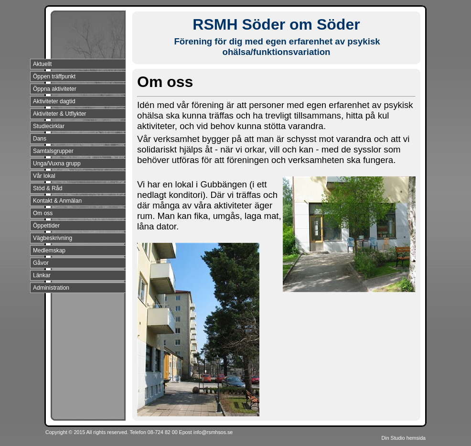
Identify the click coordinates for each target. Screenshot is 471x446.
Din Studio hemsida (404, 438)
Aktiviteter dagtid (54, 101)
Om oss (43, 213)
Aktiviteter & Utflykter (59, 113)
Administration (51, 287)
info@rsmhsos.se (213, 432)
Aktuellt (42, 64)
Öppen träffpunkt (54, 76)
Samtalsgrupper (53, 151)
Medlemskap (49, 250)
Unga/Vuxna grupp (57, 163)
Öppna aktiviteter (54, 89)
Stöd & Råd (47, 188)
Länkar (42, 275)
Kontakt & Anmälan (57, 200)
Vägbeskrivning (52, 238)
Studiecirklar (48, 126)
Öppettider (46, 225)
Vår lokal (44, 176)
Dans (39, 138)
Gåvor (41, 263)
